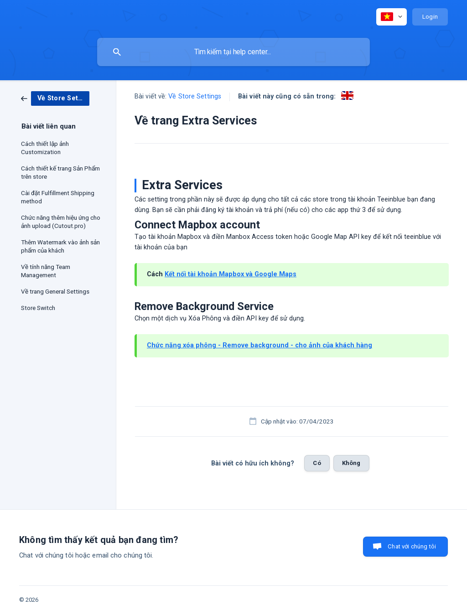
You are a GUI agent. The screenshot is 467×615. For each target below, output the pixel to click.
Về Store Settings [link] (194, 96)
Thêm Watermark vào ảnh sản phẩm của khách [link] (60, 246)
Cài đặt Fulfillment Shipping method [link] (57, 197)
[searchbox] (233, 52)
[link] (55, 98)
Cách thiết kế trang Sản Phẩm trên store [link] (60, 172)
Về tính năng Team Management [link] (45, 271)
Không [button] (351, 463)
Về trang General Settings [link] (55, 291)
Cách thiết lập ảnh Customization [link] (45, 147)
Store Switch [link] (38, 307)
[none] (391, 17)
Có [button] (317, 463)
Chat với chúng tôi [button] (412, 546)
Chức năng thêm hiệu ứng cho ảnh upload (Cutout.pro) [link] (60, 221)
